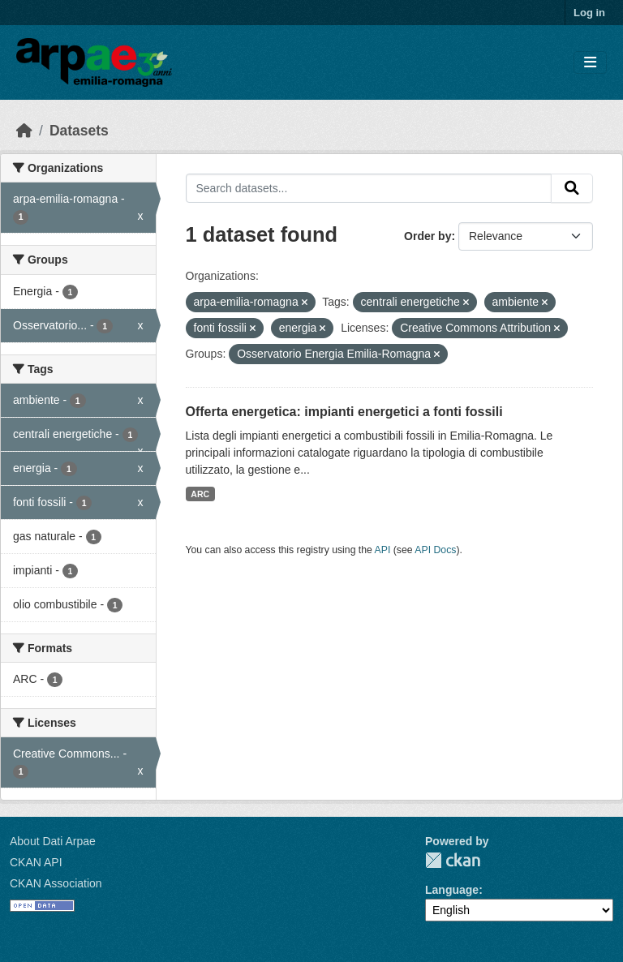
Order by (427, 236)
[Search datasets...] (369, 188)
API (383, 550)
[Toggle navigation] (590, 63)
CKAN (452, 860)
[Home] (24, 130)
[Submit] (572, 188)
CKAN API (36, 862)
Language (452, 889)
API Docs (435, 550)
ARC (200, 494)
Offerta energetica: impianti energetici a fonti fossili (344, 412)
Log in (589, 12)
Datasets (79, 130)
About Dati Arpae (53, 841)
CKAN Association (56, 883)
